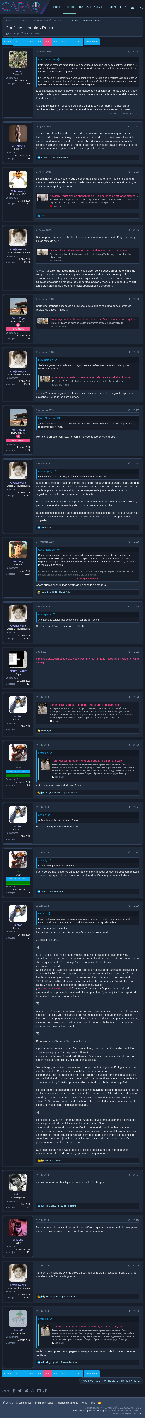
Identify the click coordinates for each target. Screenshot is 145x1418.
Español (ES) (24, 1402)
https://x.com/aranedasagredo (54, 988)
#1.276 (136, 906)
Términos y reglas (44, 1402)
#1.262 (136, 126)
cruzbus (18, 1239)
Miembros (116, 7)
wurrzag (18, 561)
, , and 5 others (58, 1206)
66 (63, 41)
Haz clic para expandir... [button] (88, 578)
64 (47, 41)
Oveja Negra (18, 249)
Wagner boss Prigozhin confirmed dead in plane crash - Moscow (88, 250)
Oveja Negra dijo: (47, 59)
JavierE (18, 1330)
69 (79, 41)
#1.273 (136, 745)
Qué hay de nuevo (90, 7)
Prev (8, 41)
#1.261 (136, 52)
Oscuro (8, 1402)
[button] (105, 7)
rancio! (18, 70)
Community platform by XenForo (114, 1408)
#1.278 (136, 1220)
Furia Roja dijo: (46, 360)
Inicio (56, 7)
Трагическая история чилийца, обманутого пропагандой (85, 704)
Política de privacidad (67, 1402)
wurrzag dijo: (45, 614)
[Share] (129, 52)
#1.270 (136, 606)
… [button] (24, 41)
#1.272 (136, 697)
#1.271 (136, 652)
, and (54, 157)
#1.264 (136, 230)
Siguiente (90, 41)
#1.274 (136, 807)
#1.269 (136, 542)
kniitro (18, 1194)
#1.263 (136, 172)
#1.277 (136, 1175)
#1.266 (136, 352)
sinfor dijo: (43, 753)
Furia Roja (13, 33)
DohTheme (138, 1413)
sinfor (18, 716)
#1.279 (136, 1265)
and (52, 1160)
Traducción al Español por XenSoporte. (90, 1410)
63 (39, 41)
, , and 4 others (60, 792)
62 (31, 41)
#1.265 (136, 299)
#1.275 (136, 852)
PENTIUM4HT (18, 670)
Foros (70, 7)
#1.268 (136, 463)
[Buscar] (141, 7)
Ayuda (84, 1402)
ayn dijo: (42, 815)
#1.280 (136, 1311)
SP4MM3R (18, 145)
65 (55, 41)
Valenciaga (18, 190)
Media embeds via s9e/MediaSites (126, 1410)
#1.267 (136, 410)
